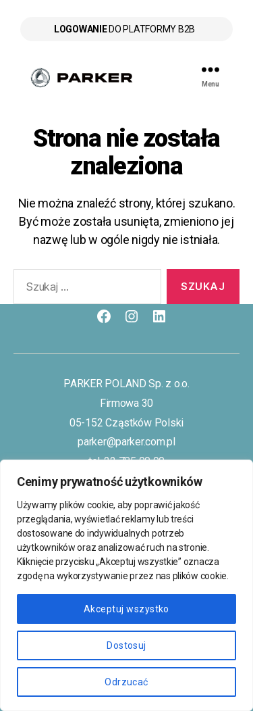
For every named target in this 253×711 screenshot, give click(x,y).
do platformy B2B (124, 29)
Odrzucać (126, 682)
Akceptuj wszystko (126, 609)
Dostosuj (126, 645)
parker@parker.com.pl (126, 441)
